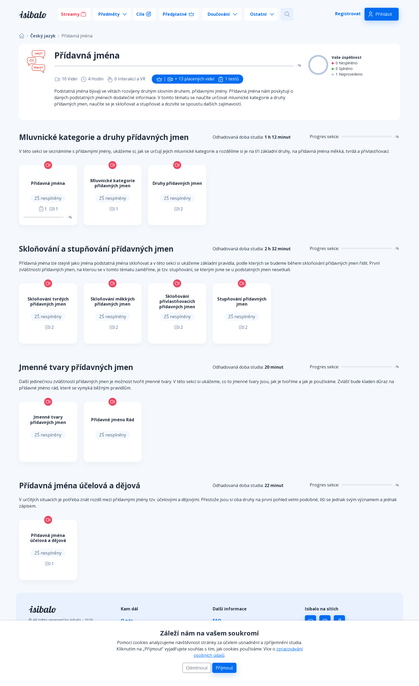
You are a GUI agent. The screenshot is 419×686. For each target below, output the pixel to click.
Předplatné (175, 14)
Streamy (70, 14)
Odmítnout (197, 668)
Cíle (140, 14)
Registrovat (348, 14)
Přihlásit (383, 14)
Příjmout (224, 668)
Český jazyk (43, 36)
